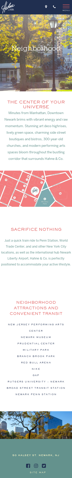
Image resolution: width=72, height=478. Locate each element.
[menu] (66, 7)
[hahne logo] (8, 12)
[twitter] (44, 466)
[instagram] (36, 466)
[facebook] (28, 466)
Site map (38, 473)
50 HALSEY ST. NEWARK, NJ (36, 456)
